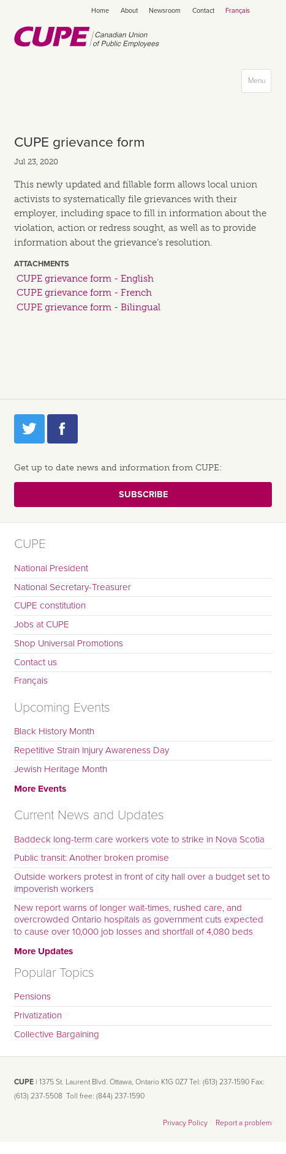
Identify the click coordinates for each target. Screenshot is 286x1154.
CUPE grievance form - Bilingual (88, 307)
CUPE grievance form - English (85, 278)
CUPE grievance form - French (84, 292)
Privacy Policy (185, 1123)
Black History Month (54, 731)
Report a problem (244, 1123)
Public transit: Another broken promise (91, 857)
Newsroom (165, 11)
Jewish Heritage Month (60, 769)
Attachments (41, 264)
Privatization (38, 1015)
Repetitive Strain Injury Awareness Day (91, 750)
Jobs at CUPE (41, 624)
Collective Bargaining (56, 1034)
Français (237, 11)
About (129, 11)
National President (51, 568)
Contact (203, 11)
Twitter (29, 429)
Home (100, 11)
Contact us (35, 662)
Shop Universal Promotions (68, 643)
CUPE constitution (50, 605)
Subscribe (143, 494)
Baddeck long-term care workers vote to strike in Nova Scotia (139, 839)
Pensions (32, 996)
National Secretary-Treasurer (72, 587)
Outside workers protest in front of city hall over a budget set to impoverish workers (142, 882)
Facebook (62, 429)
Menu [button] (259, 83)
